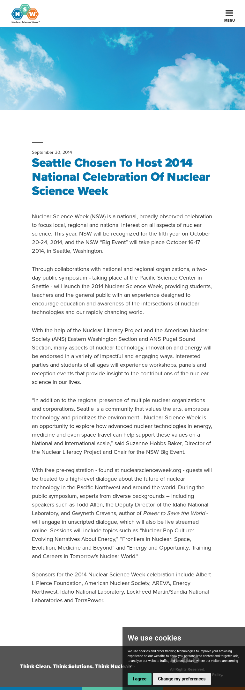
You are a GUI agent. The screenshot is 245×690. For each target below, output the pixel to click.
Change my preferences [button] (181, 678)
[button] (229, 13)
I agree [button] (139, 678)
